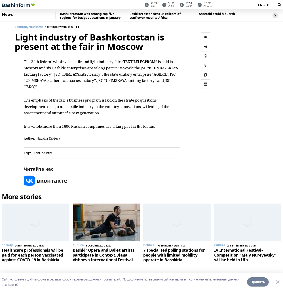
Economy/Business (29, 27)
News (7, 14)
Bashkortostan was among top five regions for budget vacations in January (90, 15)
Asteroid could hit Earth (217, 14)
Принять (258, 282)
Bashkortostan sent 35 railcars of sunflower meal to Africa (155, 15)
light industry (43, 153)
